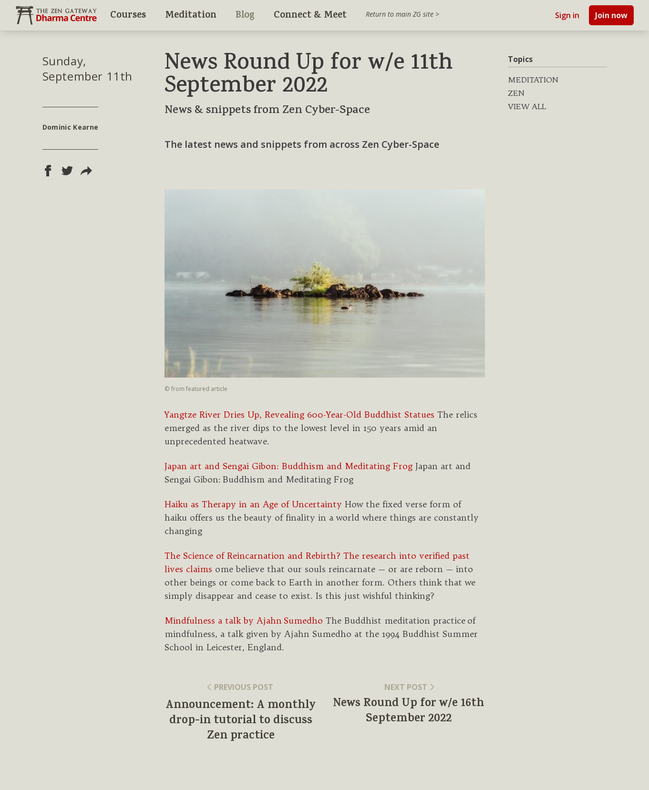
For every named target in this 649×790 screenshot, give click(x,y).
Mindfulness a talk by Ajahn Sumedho (244, 620)
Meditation (190, 16)
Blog (245, 16)
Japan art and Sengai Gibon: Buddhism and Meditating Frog (288, 466)
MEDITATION (533, 79)
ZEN (516, 93)
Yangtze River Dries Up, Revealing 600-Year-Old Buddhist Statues (299, 414)
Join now (611, 15)
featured (198, 389)
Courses (128, 16)
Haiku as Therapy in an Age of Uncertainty (253, 504)
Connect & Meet (310, 16)
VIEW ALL (527, 106)
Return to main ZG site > (402, 14)
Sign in (567, 15)
